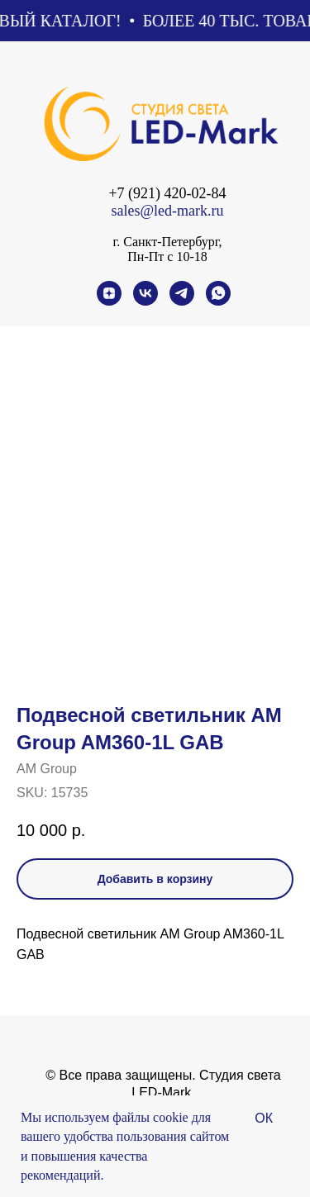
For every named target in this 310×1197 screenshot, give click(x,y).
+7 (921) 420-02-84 (167, 193)
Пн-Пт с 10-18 (167, 256)
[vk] (145, 301)
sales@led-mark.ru (167, 210)
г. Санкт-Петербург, (167, 242)
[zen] (109, 301)
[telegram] (181, 301)
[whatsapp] (218, 301)
